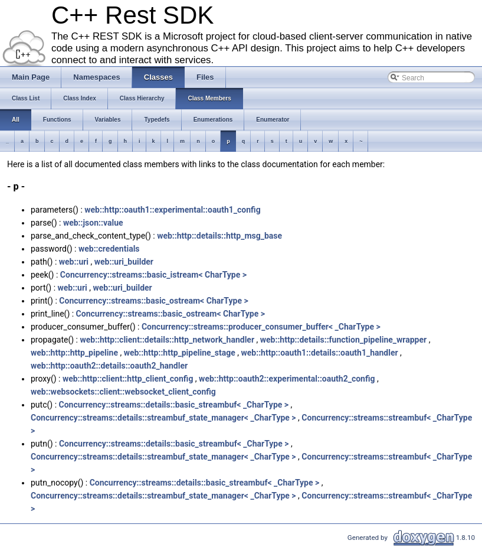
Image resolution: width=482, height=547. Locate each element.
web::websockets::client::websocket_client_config (123, 391)
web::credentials (109, 248)
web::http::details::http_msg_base (219, 235)
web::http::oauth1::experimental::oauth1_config (172, 209)
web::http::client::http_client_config (128, 378)
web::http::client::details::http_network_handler (167, 339)
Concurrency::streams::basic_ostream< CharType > (153, 300)
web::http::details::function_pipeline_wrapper (343, 339)
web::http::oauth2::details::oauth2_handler (109, 365)
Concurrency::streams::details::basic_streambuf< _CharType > (174, 404)
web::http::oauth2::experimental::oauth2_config (287, 378)
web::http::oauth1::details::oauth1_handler (319, 352)
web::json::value (93, 222)
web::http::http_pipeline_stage (179, 352)
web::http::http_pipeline (74, 352)
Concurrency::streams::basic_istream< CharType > (153, 274)
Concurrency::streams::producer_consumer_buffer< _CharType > (261, 326)
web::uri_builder (123, 261)
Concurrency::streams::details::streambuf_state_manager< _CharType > (163, 417)
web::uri (73, 261)
